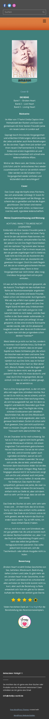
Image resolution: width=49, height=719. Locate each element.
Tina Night (34, 606)
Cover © (24, 91)
